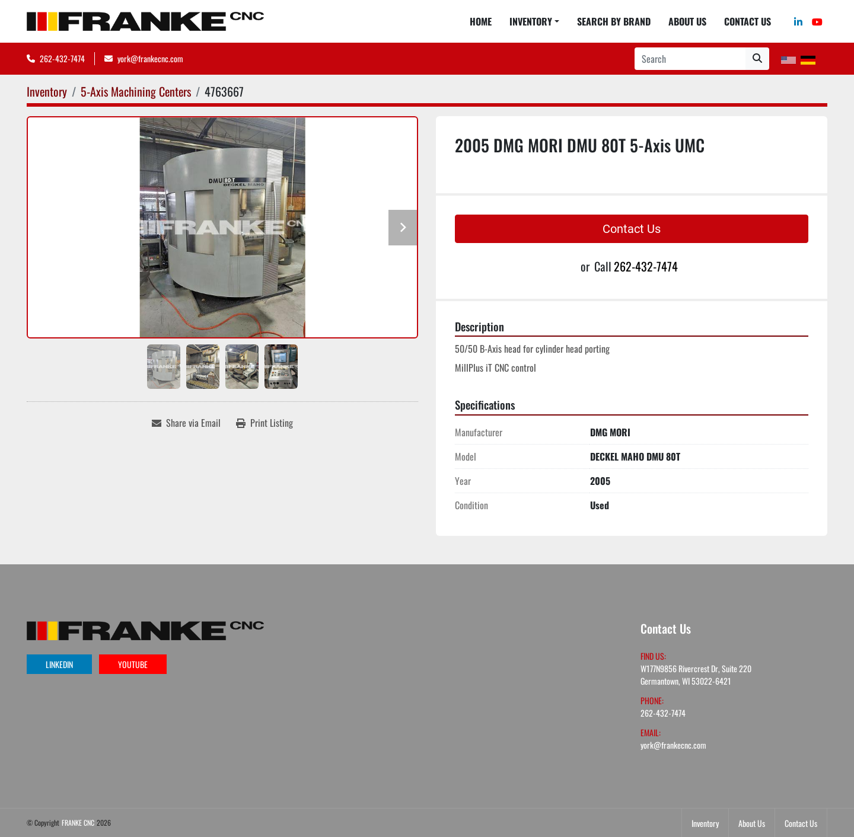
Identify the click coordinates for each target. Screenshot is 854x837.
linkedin (59, 664)
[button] (534, 21)
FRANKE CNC (78, 822)
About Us (687, 21)
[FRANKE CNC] (145, 629)
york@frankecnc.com (150, 58)
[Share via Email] (186, 422)
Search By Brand (614, 21)
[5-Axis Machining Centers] (136, 91)
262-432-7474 (62, 58)
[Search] (690, 58)
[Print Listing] (264, 422)
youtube (133, 664)
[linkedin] (798, 21)
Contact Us (747, 21)
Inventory (530, 21)
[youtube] (817, 21)
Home (481, 21)
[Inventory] (47, 91)
